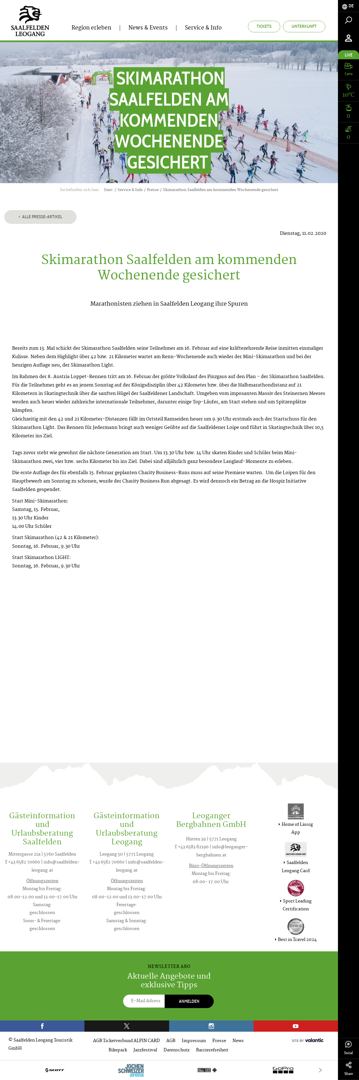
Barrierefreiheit (212, 1050)
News (238, 1041)
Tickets (264, 26)
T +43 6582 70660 (22, 862)
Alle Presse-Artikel (40, 216)
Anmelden (189, 1001)
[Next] (320, 1070)
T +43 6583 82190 (191, 847)
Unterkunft (304, 26)
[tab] (348, 6)
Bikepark (118, 1050)
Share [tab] (348, 1069)
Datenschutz (177, 1050)
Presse (219, 1041)
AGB (170, 1041)
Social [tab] (348, 1048)
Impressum (194, 1041)
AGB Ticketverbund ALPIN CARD (126, 1041)
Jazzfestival (145, 1050)
